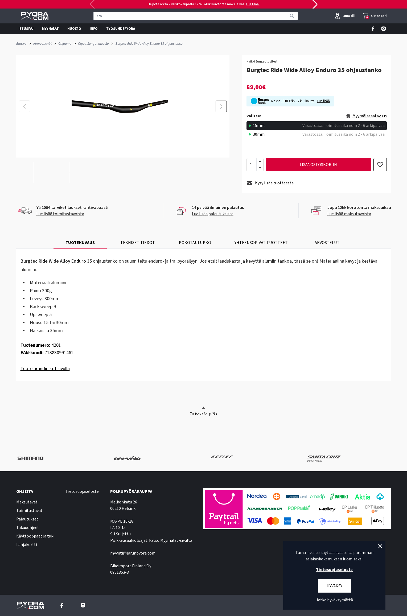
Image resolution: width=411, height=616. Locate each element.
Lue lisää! (253, 4)
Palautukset (27, 519)
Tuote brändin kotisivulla (45, 368)
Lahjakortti (26, 545)
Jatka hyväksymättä (334, 600)
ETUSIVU (26, 28)
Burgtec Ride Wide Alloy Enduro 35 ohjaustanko (149, 43)
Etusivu (21, 43)
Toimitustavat (29, 511)
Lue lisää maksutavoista (349, 214)
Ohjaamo (64, 43)
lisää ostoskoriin (318, 165)
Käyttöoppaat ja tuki (35, 536)
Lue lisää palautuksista (212, 214)
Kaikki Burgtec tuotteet (261, 62)
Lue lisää (323, 101)
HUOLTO (74, 28)
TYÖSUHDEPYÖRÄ (120, 28)
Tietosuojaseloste (82, 491)
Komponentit (42, 43)
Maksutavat (27, 502)
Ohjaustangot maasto (93, 43)
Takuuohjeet (27, 528)
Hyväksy (334, 586)
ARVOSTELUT (327, 243)
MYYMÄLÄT (50, 28)
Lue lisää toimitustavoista (60, 214)
